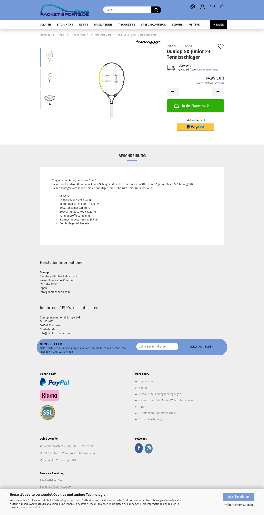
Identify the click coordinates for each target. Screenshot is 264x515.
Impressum (146, 381)
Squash (45, 24)
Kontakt (143, 388)
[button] (193, 7)
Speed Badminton (153, 24)
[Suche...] (156, 9)
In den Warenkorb (191, 105)
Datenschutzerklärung (32, 507)
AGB (141, 406)
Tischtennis (126, 24)
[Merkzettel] (212, 7)
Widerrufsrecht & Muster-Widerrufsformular (166, 400)
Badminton (65, 24)
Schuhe (177, 24)
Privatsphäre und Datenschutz (158, 413)
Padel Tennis (103, 24)
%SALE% (218, 24)
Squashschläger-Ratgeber (56, 486)
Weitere (194, 24)
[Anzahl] (195, 92)
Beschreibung (132, 155)
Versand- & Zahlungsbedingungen (160, 394)
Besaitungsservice (51, 479)
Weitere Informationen (238, 505)
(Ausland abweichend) (207, 70)
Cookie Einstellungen (152, 419)
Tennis (83, 24)
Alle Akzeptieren (238, 496)
